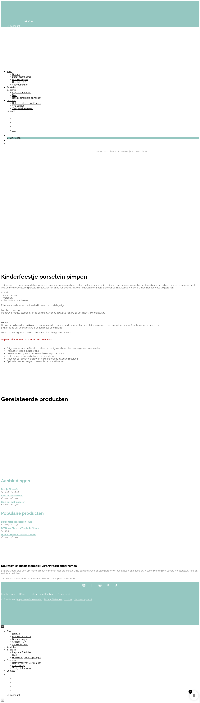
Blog (14, 95)
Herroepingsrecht (83, 585)
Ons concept (18, 105)
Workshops (12, 87)
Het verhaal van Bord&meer (26, 103)
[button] (7, 135)
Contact (11, 111)
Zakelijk (15, 580)
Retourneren (37, 580)
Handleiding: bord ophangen (26, 98)
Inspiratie (11, 90)
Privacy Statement (53, 585)
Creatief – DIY (19, 82)
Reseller (5, 580)
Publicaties (50, 580)
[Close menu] (2, 612)
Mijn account (13, 26)
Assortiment (110, 151)
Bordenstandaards (21, 77)
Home (99, 151)
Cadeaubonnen (20, 84)
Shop (9, 71)
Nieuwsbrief (64, 580)
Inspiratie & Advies (21, 92)
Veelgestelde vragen (22, 108)
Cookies (68, 585)
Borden (16, 74)
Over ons (11, 100)
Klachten (24, 580)
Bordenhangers (20, 79)
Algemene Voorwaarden (29, 585)
